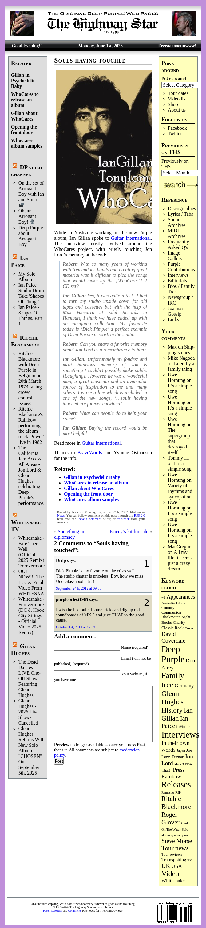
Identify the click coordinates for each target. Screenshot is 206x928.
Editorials (177, 280)
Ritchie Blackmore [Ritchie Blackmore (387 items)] (176, 803)
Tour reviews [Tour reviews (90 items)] (171, 854)
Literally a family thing (181, 366)
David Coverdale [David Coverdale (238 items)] (173, 637)
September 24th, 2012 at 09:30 (78, 588)
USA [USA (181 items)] (177, 866)
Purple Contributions (181, 266)
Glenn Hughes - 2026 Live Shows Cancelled (28, 712)
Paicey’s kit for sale (128, 531)
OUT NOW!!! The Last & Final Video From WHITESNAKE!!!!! (38, 582)
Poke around (173, 78)
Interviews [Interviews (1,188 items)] (180, 734)
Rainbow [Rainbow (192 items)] (171, 776)
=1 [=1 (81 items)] (163, 597)
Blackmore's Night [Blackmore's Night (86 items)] (175, 617)
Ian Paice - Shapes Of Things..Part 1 (30, 315)
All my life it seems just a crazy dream (180, 560)
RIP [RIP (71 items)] (178, 792)
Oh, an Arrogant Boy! (27, 216)
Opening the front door (24, 129)
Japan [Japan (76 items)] (181, 750)
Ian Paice (19, 261)
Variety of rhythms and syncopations (181, 491)
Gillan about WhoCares (24, 116)
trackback (123, 519)
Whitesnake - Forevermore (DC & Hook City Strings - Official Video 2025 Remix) (31, 615)
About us (177, 109)
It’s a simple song (180, 466)
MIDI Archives (177, 233)
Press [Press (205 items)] (178, 770)
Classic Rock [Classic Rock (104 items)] (172, 628)
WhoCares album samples (26, 143)
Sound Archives (177, 222)
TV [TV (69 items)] (190, 860)
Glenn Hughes (23, 649)
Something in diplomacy (69, 534)
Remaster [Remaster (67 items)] (167, 792)
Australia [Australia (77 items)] (168, 603)
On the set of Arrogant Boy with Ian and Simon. (31, 193)
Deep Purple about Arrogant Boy (30, 236)
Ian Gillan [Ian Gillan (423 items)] (177, 714)
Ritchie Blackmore (25, 341)
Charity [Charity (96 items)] (179, 622)
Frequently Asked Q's (178, 244)
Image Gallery (175, 255)
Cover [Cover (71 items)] (189, 628)
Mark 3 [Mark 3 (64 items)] (179, 764)
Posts (46, 910)
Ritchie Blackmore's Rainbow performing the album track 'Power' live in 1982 (31, 425)
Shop (173, 104)
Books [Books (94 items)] (166, 622)
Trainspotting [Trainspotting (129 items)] (173, 859)
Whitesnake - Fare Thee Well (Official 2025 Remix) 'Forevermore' (32, 551)
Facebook (177, 128)
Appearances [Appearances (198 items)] (181, 597)
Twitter (175, 133)
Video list (177, 98)
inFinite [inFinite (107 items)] (182, 726)
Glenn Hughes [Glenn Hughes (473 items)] (172, 697)
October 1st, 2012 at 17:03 (75, 627)
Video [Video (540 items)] (170, 873)
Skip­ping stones (181, 349)
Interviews (178, 275)
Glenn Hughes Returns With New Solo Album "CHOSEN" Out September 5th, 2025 (31, 750)
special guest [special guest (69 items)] (180, 835)
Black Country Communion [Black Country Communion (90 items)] (173, 608)
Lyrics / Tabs (180, 214)
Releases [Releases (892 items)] (176, 784)
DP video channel (26, 170)
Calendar (56, 910)
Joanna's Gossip (176, 311)
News (61, 515)
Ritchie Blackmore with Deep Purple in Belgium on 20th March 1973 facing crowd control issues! (30, 378)
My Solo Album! (27, 276)
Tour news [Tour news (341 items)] (175, 848)
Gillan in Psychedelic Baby (23, 80)
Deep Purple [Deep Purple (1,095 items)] (172, 654)
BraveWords (89, 452)
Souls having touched (90, 60)
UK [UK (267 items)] (165, 865)
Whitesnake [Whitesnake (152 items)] (173, 880)
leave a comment (89, 519)
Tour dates (178, 93)
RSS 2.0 (139, 515)
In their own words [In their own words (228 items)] (175, 746)
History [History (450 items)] (172, 710)
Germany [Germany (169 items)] (184, 686)
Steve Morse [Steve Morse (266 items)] (176, 840)
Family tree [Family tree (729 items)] (172, 680)
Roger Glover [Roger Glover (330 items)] (170, 818)
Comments (74, 910)
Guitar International (131, 238)
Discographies (182, 208)
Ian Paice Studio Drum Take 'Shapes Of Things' (31, 293)
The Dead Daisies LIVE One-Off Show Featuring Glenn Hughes (29, 678)
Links (173, 319)
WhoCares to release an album (25, 100)
